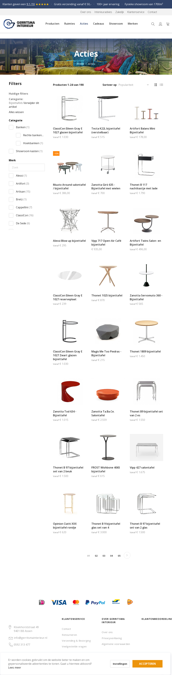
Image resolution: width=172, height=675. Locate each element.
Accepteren (115, 657)
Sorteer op (110, 85)
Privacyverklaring (112, 638)
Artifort (22, 183)
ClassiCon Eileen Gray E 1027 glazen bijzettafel (68, 130)
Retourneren (69, 634)
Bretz (21, 199)
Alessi (21, 175)
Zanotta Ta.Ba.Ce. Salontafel (103, 413)
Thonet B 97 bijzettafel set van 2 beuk (68, 469)
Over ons (107, 632)
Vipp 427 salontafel (142, 467)
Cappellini (24, 207)
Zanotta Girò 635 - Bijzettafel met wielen (105, 186)
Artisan (23, 191)
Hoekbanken (33, 143)
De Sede (23, 223)
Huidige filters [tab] (18, 93)
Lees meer (19, 662)
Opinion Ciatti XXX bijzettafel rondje (65, 525)
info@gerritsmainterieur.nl (30, 638)
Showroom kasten (29, 151)
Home (80, 63)
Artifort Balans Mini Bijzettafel (142, 130)
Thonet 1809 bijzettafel (145, 351)
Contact (66, 628)
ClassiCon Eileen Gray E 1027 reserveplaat (67, 297)
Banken (22, 127)
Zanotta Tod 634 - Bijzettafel (64, 413)
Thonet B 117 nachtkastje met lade (144, 186)
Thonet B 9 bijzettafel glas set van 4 (105, 525)
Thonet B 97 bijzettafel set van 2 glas (145, 525)
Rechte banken (33, 135)
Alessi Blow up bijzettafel (69, 241)
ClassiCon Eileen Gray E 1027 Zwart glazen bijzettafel (67, 355)
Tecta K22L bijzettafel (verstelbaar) (105, 130)
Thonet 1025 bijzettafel (106, 295)
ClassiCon (24, 215)
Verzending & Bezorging (76, 640)
